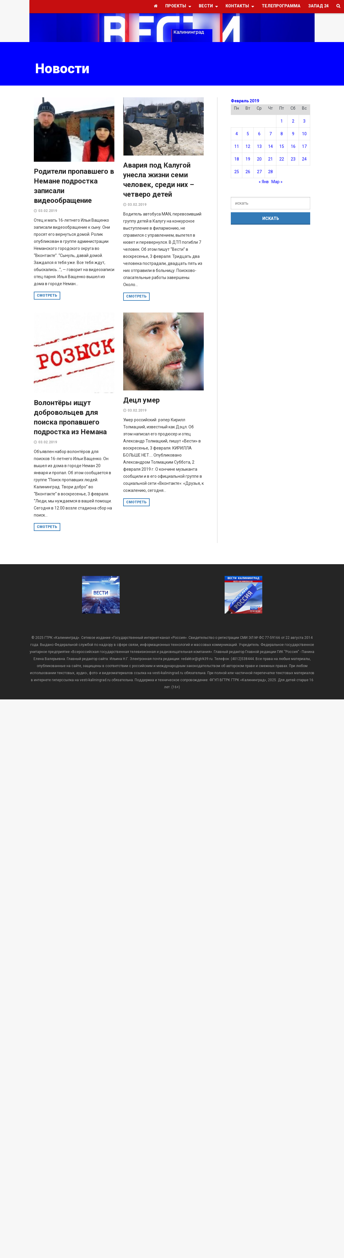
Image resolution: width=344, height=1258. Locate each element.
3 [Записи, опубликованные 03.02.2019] (304, 121)
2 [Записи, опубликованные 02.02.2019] (293, 121)
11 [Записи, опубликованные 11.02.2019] (236, 146)
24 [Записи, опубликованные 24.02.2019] (304, 159)
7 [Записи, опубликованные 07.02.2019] (270, 133)
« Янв (264, 181)
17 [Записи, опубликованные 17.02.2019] (304, 146)
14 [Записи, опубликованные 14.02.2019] (270, 146)
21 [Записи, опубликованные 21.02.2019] (270, 159)
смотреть (47, 295)
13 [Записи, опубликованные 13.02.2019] (259, 146)
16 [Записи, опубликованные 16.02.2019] (293, 146)
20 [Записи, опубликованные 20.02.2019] (259, 159)
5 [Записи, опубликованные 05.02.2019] (248, 133)
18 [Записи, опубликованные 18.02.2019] (236, 159)
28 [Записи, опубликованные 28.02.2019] (270, 171)
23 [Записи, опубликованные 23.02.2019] (293, 159)
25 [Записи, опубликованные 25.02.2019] (236, 171)
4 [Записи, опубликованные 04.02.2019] (237, 133)
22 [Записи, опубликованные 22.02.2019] (281, 159)
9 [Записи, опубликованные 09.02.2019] (293, 133)
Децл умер (141, 400)
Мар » (277, 181)
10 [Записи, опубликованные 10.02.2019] (304, 133)
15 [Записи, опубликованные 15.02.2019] (281, 146)
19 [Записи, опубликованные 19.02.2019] (248, 159)
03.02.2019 (47, 211)
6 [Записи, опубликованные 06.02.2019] (259, 133)
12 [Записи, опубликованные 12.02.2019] (248, 146)
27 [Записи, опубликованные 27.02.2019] (259, 171)
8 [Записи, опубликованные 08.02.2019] (281, 133)
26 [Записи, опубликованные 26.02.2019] (248, 171)
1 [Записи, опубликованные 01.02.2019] (281, 121)
